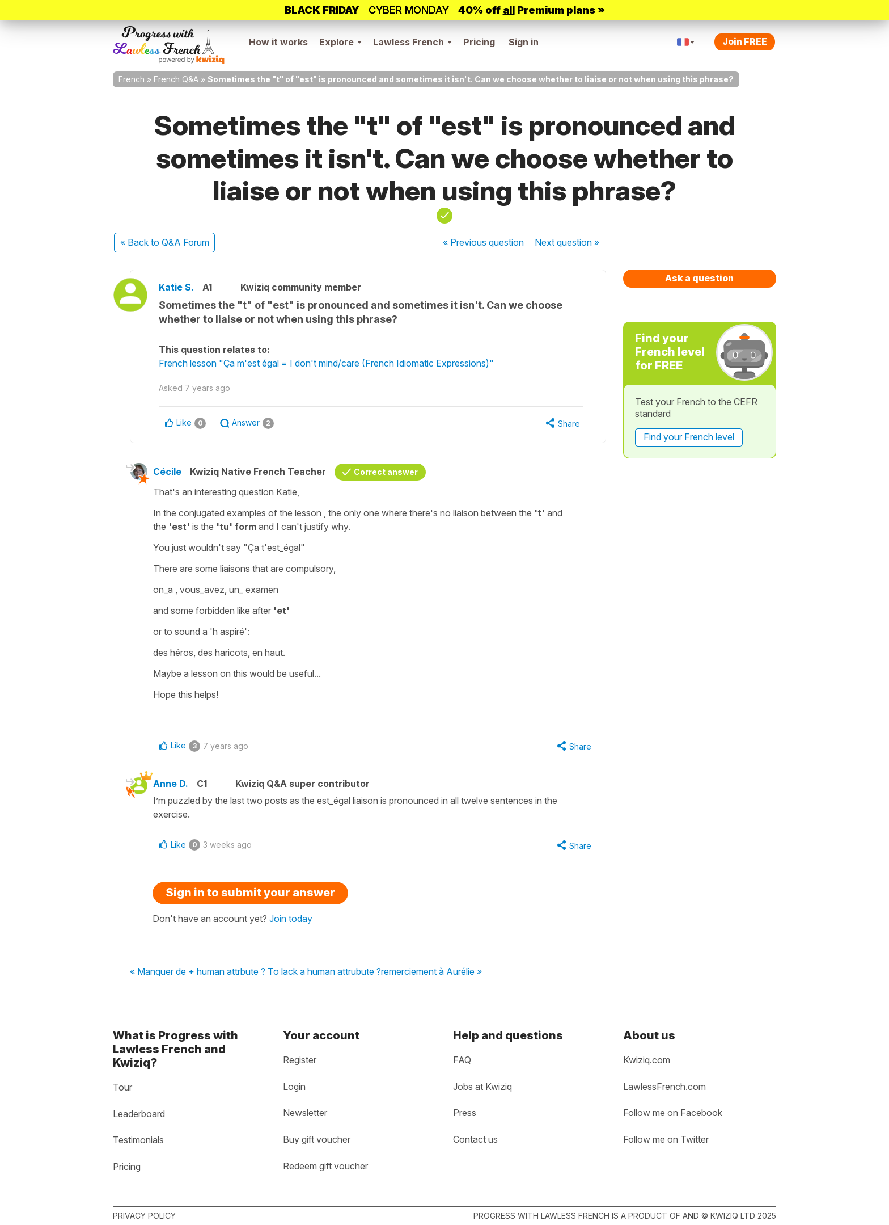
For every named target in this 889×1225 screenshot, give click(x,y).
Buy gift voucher (316, 1139)
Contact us (475, 1139)
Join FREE (744, 41)
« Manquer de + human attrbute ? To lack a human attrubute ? (255, 972)
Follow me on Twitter (666, 1139)
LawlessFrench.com (664, 1086)
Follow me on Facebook (672, 1112)
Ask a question (699, 278)
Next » (567, 242)
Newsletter (305, 1112)
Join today (290, 918)
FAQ (462, 1060)
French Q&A (176, 79)
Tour (122, 1087)
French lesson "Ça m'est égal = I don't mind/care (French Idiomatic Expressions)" (326, 363)
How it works (278, 42)
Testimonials (138, 1140)
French (131, 79)
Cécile (167, 471)
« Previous (483, 242)
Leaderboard (139, 1113)
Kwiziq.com (646, 1060)
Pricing (479, 42)
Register (299, 1060)
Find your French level (689, 437)
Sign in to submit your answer (250, 892)
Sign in (524, 42)
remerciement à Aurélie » (431, 972)
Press (464, 1112)
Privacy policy (144, 1215)
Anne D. (170, 783)
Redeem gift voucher (325, 1166)
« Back (164, 242)
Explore (340, 42)
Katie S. (176, 287)
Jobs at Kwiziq (482, 1086)
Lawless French (412, 42)
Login (294, 1086)
